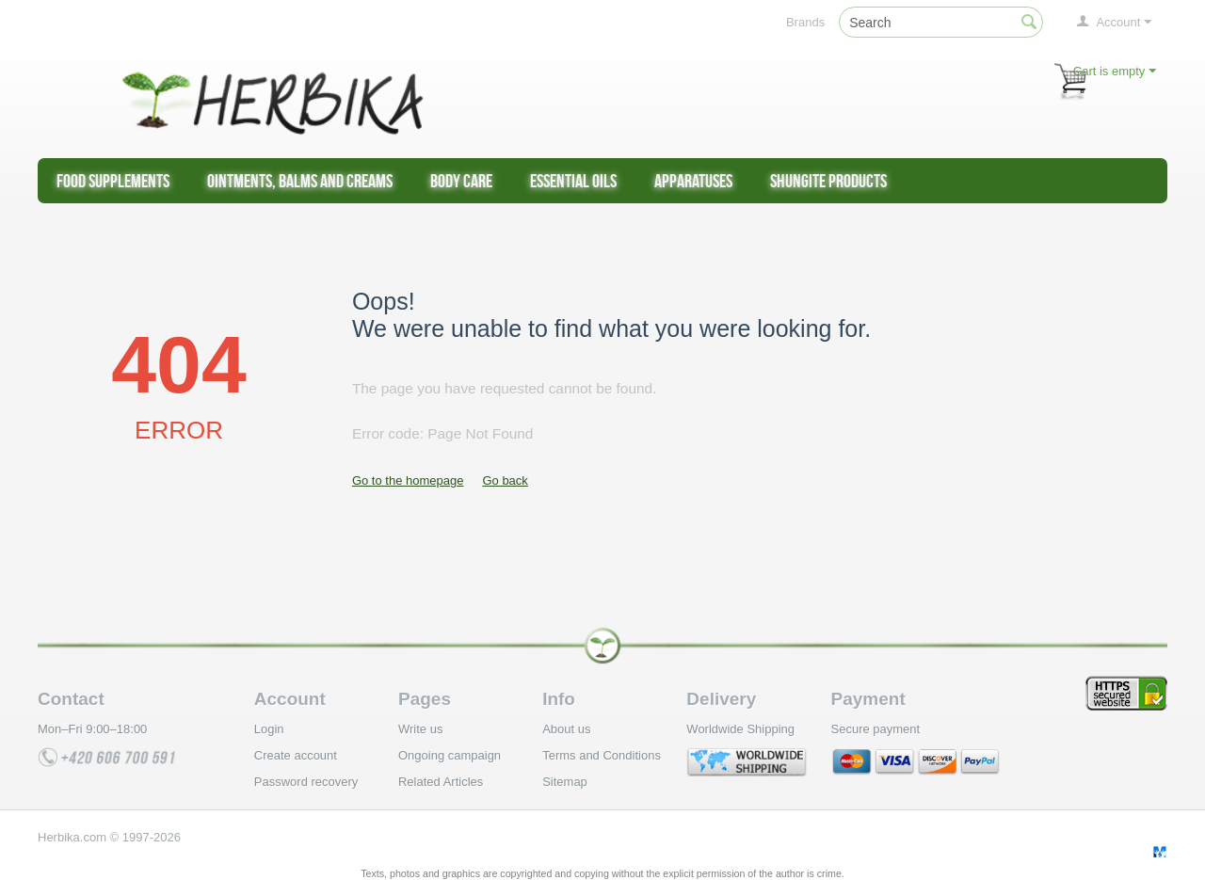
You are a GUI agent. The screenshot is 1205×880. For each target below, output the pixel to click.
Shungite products (828, 180)
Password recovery (306, 782)
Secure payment (876, 729)
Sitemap (564, 782)
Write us (420, 729)
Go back (504, 480)
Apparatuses (693, 180)
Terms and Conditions (601, 755)
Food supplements (112, 180)
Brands (805, 22)
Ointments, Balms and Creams (300, 180)
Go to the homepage (408, 480)
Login (269, 729)
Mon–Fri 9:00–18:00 (92, 729)
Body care (461, 180)
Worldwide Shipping (740, 729)
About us (566, 729)
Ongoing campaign (449, 755)
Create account (295, 755)
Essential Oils (573, 180)
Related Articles (440, 782)
